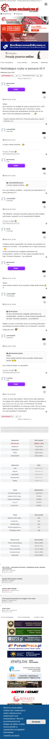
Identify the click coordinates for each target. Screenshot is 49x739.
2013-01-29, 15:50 (9, 99)
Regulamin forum (15, 590)
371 (36, 456)
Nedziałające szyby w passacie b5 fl (23, 68)
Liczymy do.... (15, 505)
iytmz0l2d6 (15, 474)
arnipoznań (15, 449)
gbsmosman (10, 83)
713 (36, 449)
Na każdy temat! (15, 552)
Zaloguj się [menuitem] (18, 14)
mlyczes (14, 471)
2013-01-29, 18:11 (9, 140)
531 (36, 453)
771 (36, 446)
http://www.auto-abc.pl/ (11, 404)
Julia (14, 468)
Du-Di (8, 229)
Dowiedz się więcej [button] (11, 735)
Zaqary (15, 480)
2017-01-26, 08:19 (9, 394)
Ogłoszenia (12, 570)
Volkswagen (11, 580)
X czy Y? (15, 502)
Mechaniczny (15, 443)
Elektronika (15, 555)
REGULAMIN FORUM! (9, 589)
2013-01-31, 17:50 (9, 278)
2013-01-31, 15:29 (9, 239)
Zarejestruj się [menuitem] (6, 14)
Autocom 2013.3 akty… (15, 496)
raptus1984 (11, 72)
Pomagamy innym (14, 530)
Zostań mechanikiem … (15, 499)
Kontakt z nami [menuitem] (38, 617)
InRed (15, 453)
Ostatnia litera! (14, 524)
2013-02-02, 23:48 (9, 346)
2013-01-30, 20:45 (9, 209)
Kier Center (6, 570)
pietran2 (5, 600)
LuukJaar (9, 378)
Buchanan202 (15, 477)
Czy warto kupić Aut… (15, 493)
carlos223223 (10, 129)
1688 (35, 443)
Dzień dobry (6, 608)
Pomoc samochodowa (15, 543)
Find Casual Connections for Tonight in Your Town (18, 598)
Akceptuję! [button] (36, 722)
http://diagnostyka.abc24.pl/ (11, 154)
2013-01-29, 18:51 (9, 175)
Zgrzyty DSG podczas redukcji (12, 579)
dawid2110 (15, 446)
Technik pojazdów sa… (15, 527)
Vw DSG (5, 580)
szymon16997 (10, 294)
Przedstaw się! (14, 546)
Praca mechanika (15, 549)
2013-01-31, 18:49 (9, 304)
